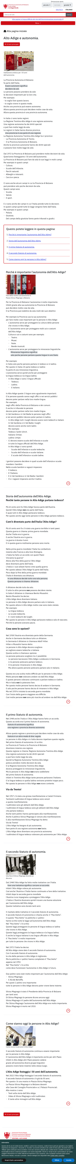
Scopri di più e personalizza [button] (14, 1160)
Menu (37, 23)
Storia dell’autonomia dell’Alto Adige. (25, 241)
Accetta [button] (68, 1160)
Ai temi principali (12, 44)
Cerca (69, 15)
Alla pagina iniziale (15, 31)
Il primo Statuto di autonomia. (22, 247)
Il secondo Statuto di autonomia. (23, 253)
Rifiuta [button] (57, 1160)
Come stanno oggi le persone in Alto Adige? (27, 259)
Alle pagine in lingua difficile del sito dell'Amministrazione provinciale (37, 19)
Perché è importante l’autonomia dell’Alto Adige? (30, 234)
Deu (59, 10)
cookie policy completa (57, 1155)
